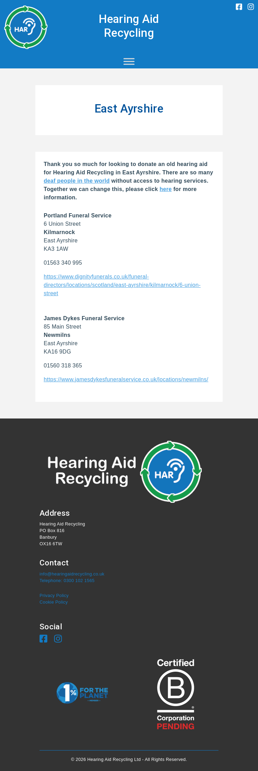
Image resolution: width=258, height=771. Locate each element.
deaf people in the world (77, 181)
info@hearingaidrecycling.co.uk (72, 574)
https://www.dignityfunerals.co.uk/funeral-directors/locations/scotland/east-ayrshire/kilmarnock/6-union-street (122, 285)
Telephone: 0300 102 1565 (67, 580)
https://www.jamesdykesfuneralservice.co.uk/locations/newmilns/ (126, 379)
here (166, 189)
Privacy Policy (54, 595)
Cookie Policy (54, 602)
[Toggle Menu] (129, 61)
